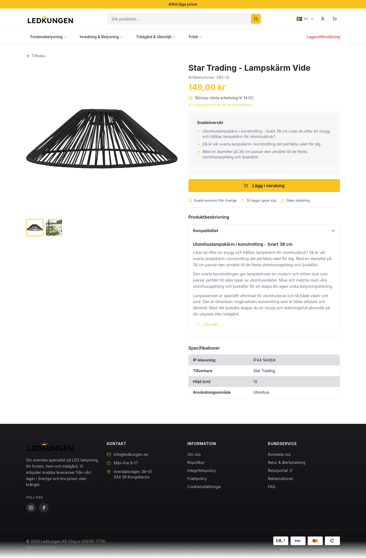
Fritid (195, 36)
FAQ (271, 486)
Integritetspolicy (201, 470)
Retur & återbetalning (286, 462)
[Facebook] (44, 508)
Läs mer (207, 324)
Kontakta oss (279, 454)
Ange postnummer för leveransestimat (219, 105)
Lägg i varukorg (264, 185)
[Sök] (256, 19)
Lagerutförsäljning (323, 36)
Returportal (280, 470)
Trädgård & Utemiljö (156, 36)
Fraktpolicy (197, 478)
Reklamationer (280, 478)
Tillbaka (35, 56)
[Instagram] (31, 508)
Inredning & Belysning (101, 36)
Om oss (194, 454)
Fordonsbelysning (48, 36)
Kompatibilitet (264, 230)
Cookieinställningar (204, 486)
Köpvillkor (196, 462)
